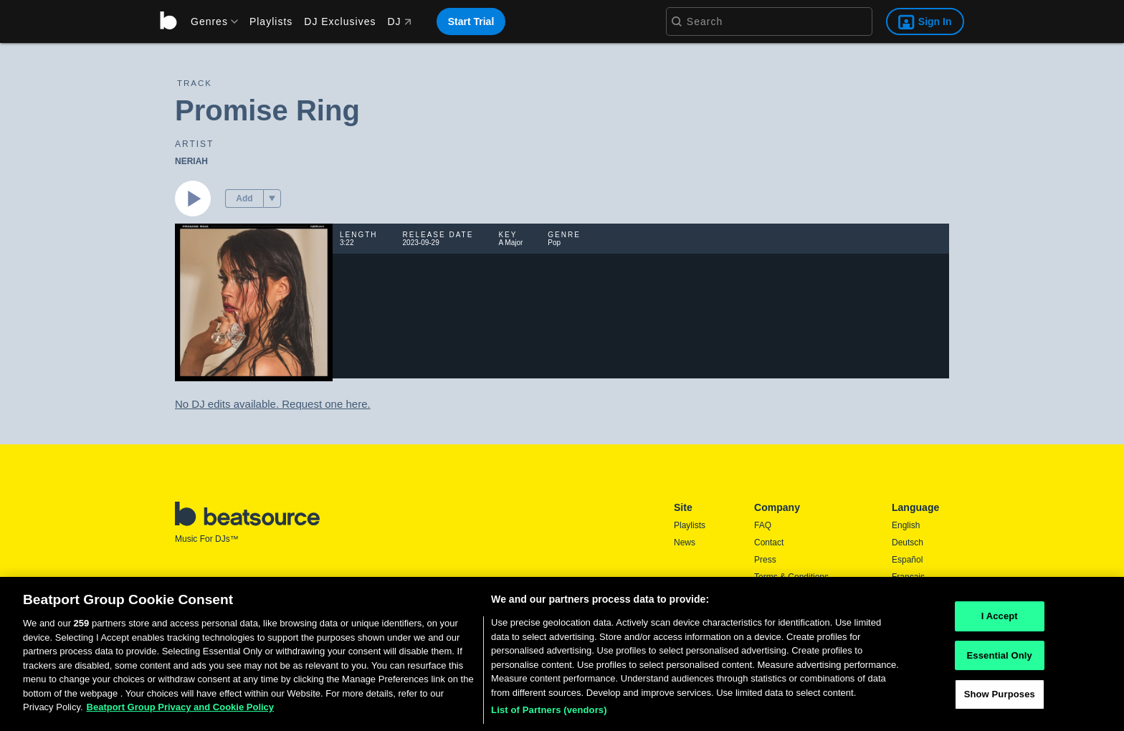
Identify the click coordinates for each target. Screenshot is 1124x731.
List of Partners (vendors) (549, 713)
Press (765, 560)
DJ (399, 21)
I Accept (999, 619)
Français (908, 577)
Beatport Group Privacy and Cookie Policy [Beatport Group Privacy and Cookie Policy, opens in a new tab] (181, 710)
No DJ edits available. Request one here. (273, 404)
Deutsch (907, 543)
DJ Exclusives (340, 21)
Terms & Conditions (791, 577)
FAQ (762, 525)
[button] (272, 198)
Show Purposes (999, 697)
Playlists (270, 21)
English (906, 525)
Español (907, 560)
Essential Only (999, 658)
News (684, 543)
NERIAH (191, 161)
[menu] (209, 21)
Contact (769, 543)
